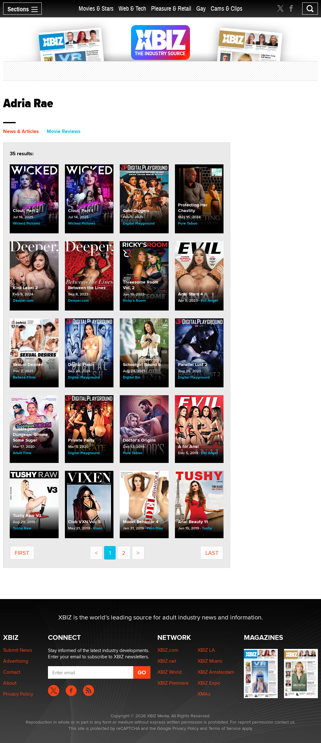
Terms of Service (224, 728)
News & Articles (21, 131)
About (10, 683)
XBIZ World (169, 672)
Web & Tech (132, 9)
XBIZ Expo (208, 683)
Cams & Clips (226, 9)
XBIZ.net (166, 661)
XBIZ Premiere (173, 683)
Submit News (17, 650)
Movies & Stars (96, 9)
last (211, 553)
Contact (11, 672)
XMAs (203, 694)
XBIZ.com (167, 650)
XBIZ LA (206, 650)
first (22, 553)
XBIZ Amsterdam (215, 672)
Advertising (15, 661)
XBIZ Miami (209, 661)
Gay (201, 9)
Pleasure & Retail (171, 9)
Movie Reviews (64, 131)
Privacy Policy (18, 694)
